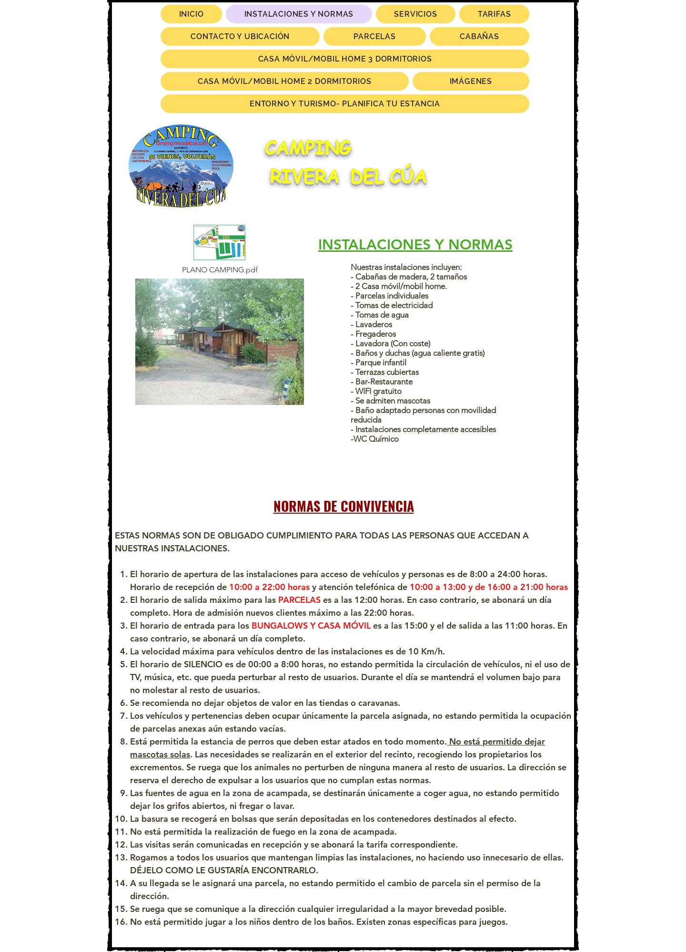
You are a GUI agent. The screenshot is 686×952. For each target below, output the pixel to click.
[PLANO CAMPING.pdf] (219, 249)
